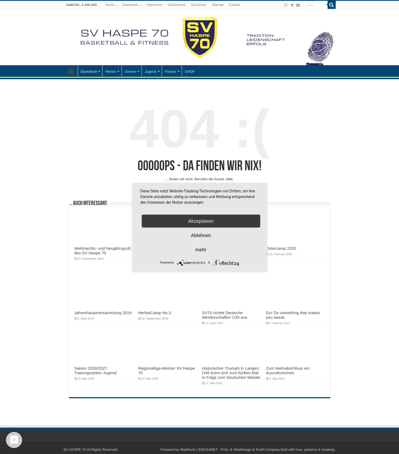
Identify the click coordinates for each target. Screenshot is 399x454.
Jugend (150, 72)
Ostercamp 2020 (281, 248)
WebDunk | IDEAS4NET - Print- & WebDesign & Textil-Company (230, 450)
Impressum (154, 5)
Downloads (130, 5)
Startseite (71, 71)
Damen (130, 72)
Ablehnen (201, 235)
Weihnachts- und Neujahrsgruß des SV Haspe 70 (102, 250)
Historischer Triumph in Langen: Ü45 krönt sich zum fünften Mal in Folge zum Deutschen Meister (231, 373)
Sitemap (218, 5)
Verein (109, 5)
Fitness (170, 72)
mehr (200, 249)
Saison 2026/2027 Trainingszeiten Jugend (95, 370)
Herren (110, 72)
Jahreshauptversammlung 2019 (103, 312)
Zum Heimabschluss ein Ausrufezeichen (288, 370)
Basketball (89, 72)
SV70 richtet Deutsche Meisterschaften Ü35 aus (224, 315)
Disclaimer (198, 5)
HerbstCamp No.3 (154, 312)
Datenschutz (177, 5)
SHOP (190, 72)
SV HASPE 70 (75, 450)
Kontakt (234, 5)
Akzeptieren (201, 221)
